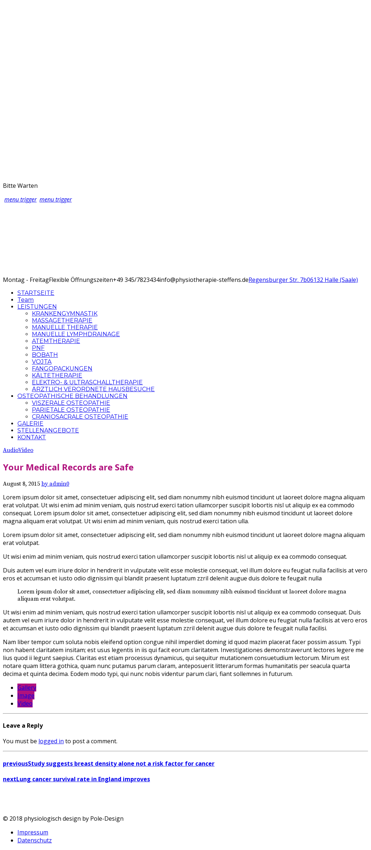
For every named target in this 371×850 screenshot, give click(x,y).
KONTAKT (31, 437)
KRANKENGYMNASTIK (64, 313)
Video (25, 450)
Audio (10, 450)
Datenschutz (34, 840)
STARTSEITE (35, 292)
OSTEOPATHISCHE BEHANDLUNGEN (72, 396)
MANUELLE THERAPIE (65, 327)
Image (25, 695)
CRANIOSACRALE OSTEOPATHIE (80, 416)
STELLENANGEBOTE (48, 430)
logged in (51, 741)
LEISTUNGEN (37, 306)
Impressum (32, 832)
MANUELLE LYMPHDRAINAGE (76, 334)
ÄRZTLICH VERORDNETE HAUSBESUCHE (93, 389)
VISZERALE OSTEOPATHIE (71, 402)
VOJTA (41, 361)
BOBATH (45, 354)
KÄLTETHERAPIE (57, 375)
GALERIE (30, 423)
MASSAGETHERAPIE (62, 320)
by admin (53, 483)
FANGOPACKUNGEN (62, 368)
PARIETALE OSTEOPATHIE (71, 409)
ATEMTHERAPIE (56, 341)
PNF (38, 347)
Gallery (26, 688)
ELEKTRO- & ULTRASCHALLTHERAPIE (87, 382)
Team (25, 299)
